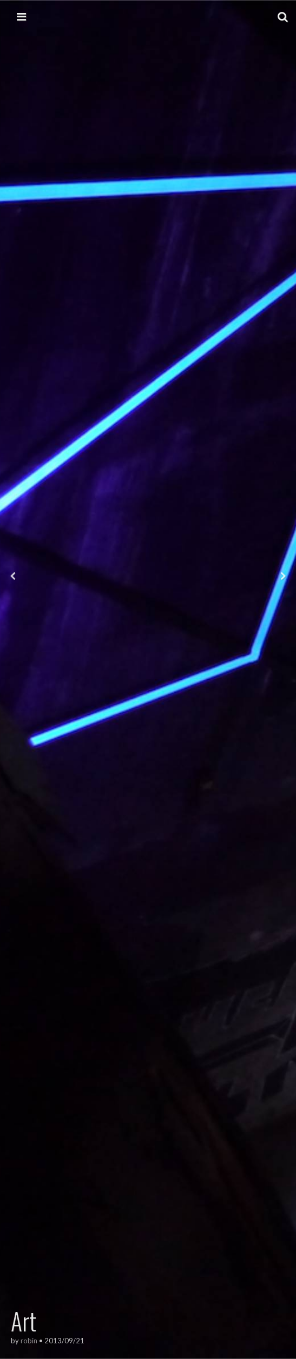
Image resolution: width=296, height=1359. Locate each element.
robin (29, 1340)
